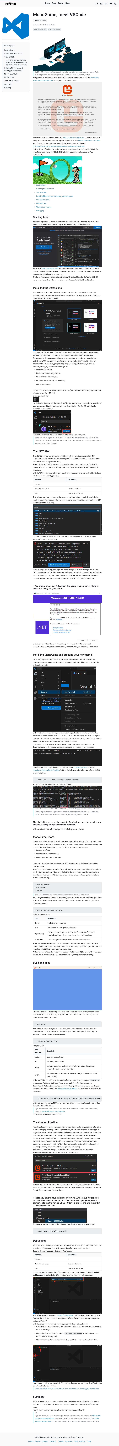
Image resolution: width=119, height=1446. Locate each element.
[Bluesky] (111, 3)
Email (89, 1441)
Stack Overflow (79, 1441)
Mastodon (69, 1441)
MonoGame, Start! (10, 74)
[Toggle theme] (115, 4)
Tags (54, 3)
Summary (7, 88)
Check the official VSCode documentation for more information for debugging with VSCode (67, 1389)
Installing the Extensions (13, 54)
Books (60, 3)
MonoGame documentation (67, 1089)
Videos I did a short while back (89, 141)
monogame (56, 29)
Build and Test (9, 77)
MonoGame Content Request (73, 138)
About (67, 3)
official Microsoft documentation (53, 1111)
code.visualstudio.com (50, 269)
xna (49, 29)
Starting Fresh (41, 185)
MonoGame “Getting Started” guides (46, 770)
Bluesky (61, 1441)
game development (40, 29)
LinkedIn (45, 1441)
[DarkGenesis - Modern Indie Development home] (11, 3)
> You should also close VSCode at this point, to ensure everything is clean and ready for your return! (16, 62)
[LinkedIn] (101, 3)
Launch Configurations (65, 1315)
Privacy (31, 1441)
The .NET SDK (9, 57)
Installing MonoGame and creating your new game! (54, 196)
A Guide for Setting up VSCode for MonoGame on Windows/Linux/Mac (60, 146)
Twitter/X (53, 1441)
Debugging (8, 84)
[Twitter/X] (106, 3)
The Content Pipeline (11, 81)
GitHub (37, 1441)
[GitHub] (97, 3)
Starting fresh (9, 50)
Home (47, 3)
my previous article (80, 767)
